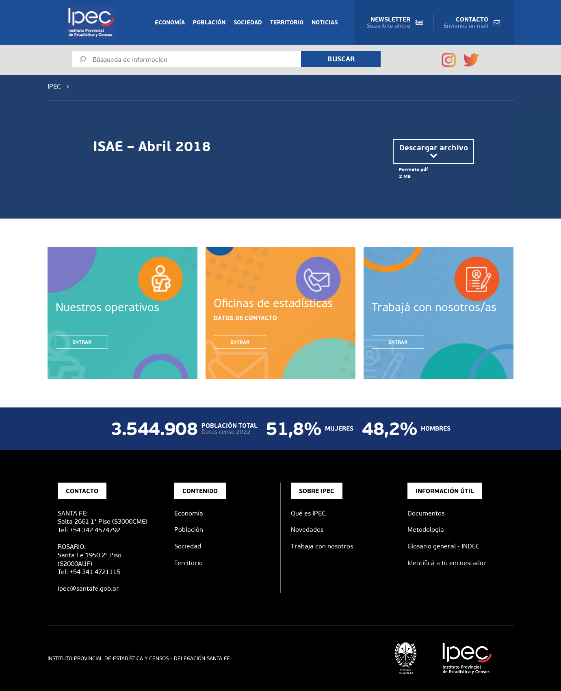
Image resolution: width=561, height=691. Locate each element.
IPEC (54, 86)
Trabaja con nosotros (322, 546)
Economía (170, 22)
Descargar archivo (433, 151)
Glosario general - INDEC (443, 546)
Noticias (325, 22)
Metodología (425, 529)
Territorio (286, 22)
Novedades (307, 529)
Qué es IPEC (308, 513)
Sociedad (248, 22)
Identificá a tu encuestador (446, 563)
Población (209, 22)
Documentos (425, 513)
